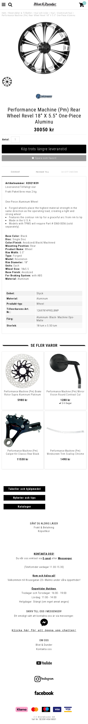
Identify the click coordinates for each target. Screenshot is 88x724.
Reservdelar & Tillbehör (20, 13)
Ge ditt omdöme (69, 172)
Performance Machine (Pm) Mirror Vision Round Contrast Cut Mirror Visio (65, 394)
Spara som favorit (44, 158)
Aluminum (42, 298)
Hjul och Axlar (41, 13)
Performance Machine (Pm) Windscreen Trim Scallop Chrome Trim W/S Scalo (65, 453)
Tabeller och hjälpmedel (24, 489)
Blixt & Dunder (44, 644)
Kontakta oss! (44, 553)
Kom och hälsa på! (44, 575)
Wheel (40, 303)
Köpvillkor (44, 531)
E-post (47, 558)
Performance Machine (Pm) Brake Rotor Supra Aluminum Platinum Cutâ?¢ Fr (22, 394)
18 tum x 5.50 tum (47, 325)
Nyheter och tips (24, 497)
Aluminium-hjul (64, 13)
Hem (4, 13)
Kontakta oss (44, 649)
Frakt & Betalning (44, 527)
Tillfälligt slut (28, 187)
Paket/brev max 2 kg (24, 191)
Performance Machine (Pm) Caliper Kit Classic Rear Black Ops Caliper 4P (22, 453)
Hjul (53, 13)
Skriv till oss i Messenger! (44, 611)
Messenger (65, 558)
